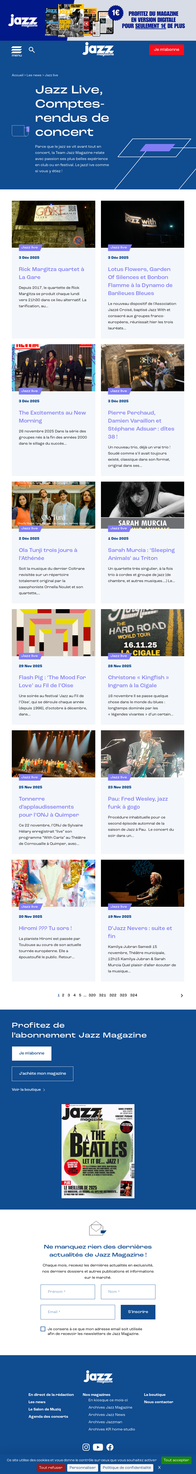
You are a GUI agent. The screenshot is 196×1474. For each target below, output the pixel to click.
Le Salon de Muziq (45, 1409)
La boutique (155, 1395)
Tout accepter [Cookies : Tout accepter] (176, 1460)
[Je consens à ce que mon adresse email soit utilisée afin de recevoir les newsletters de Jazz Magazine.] (43, 1329)
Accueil (17, 75)
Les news (34, 75)
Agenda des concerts (48, 1417)
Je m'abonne (166, 50)
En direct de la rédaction (51, 1395)
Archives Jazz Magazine (110, 1408)
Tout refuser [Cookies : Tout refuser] (51, 1468)
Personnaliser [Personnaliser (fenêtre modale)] (83, 1468)
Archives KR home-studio (111, 1429)
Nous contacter (158, 1402)
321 (102, 995)
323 (123, 995)
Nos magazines (96, 1395)
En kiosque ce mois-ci (108, 1400)
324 (133, 995)
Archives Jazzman (105, 1422)
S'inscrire (138, 1312)
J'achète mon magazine (42, 1073)
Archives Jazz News (106, 1415)
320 (92, 995)
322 (113, 995)
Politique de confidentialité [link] (127, 1468)
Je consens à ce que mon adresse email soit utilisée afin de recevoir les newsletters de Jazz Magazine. (91, 1331)
